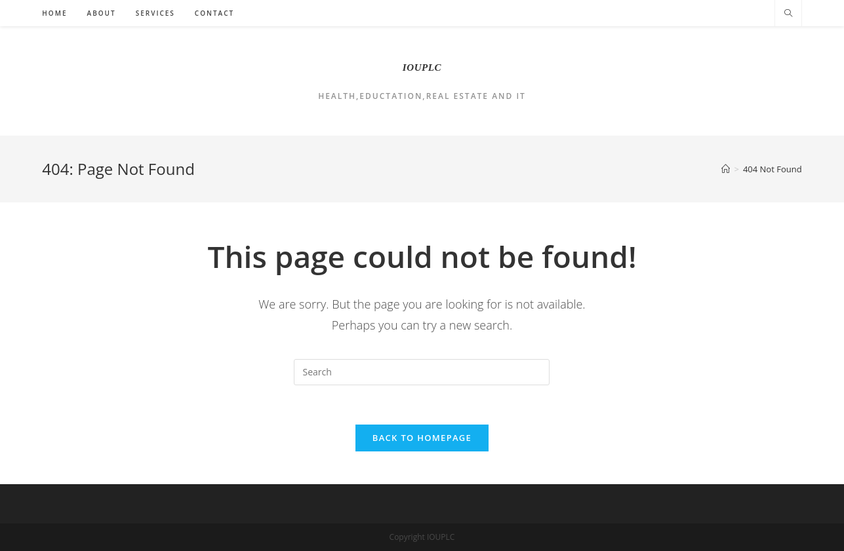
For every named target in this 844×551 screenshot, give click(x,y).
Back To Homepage (422, 438)
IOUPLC (422, 67)
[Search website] (788, 14)
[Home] (725, 169)
